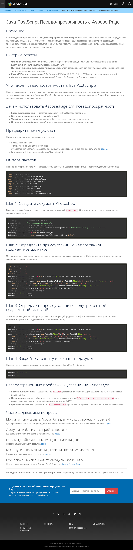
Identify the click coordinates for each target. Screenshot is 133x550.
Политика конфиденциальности (54, 546)
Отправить (112, 491)
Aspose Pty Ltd (56, 543)
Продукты (48, 524)
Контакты (85, 546)
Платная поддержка (77, 528)
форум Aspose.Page (71, 464)
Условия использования (74, 546)
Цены (70, 524)
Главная (24, 524)
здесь (104, 149)
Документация (99, 524)
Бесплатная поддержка (25, 529)
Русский (114, 4)
